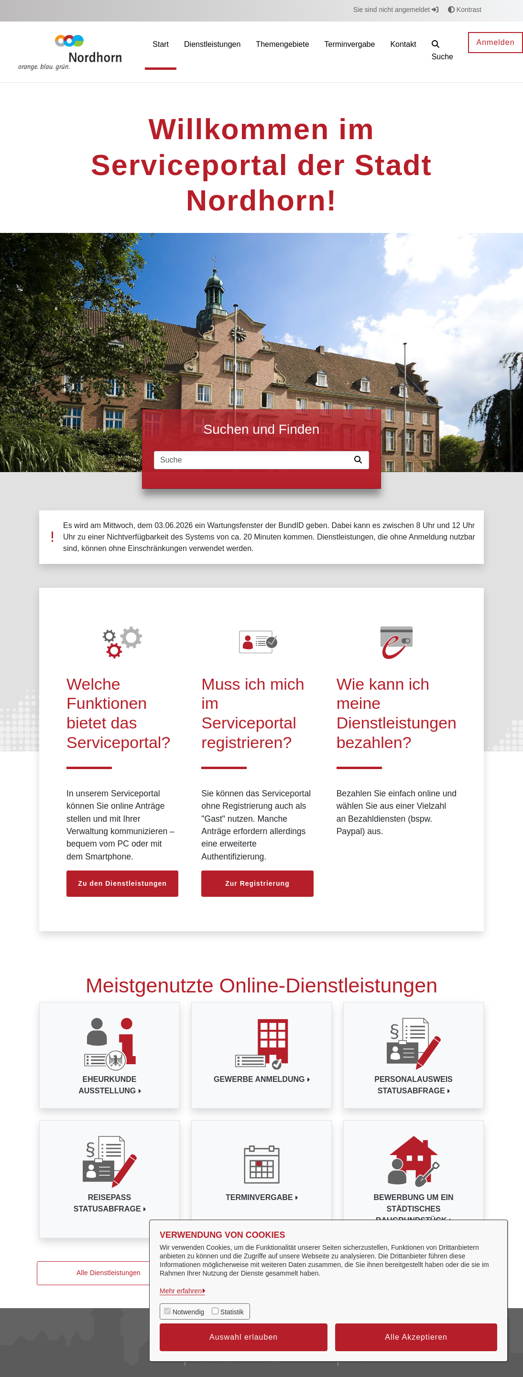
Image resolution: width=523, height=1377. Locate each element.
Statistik (232, 1312)
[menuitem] (160, 52)
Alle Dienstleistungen (108, 1273)
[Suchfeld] (252, 460)
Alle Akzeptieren (416, 1337)
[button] (442, 52)
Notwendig (188, 1312)
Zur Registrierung (257, 883)
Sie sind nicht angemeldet (395, 9)
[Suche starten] (360, 460)
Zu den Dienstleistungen (122, 883)
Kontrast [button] (464, 9)
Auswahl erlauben (243, 1337)
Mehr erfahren (181, 1291)
